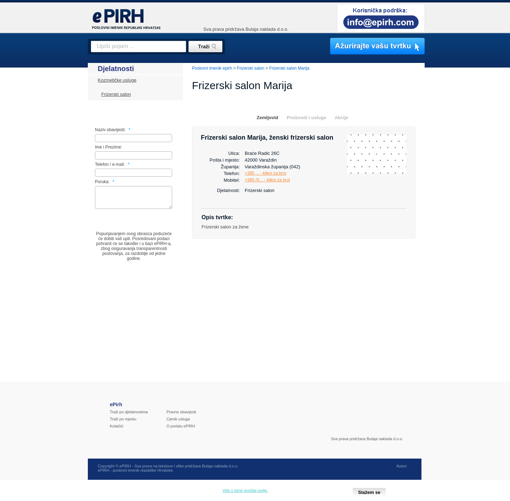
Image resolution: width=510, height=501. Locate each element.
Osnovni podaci (213, 117)
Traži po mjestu (123, 423)
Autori (401, 470)
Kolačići (116, 430)
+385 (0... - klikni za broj (267, 179)
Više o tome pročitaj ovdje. (245, 490)
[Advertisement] (455, 182)
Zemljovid (267, 117)
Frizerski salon (116, 94)
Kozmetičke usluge (117, 80)
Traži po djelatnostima (129, 416)
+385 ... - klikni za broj (265, 173)
